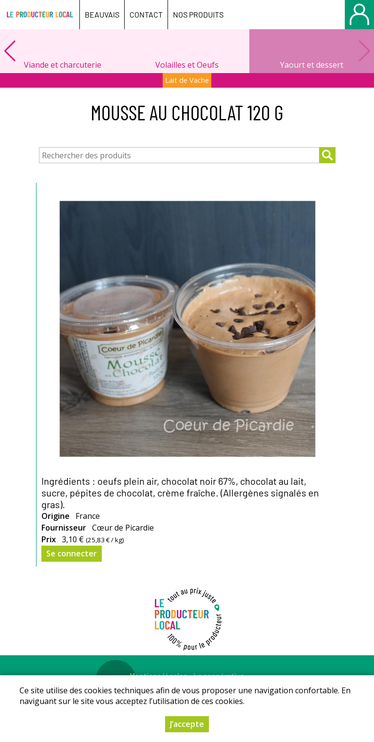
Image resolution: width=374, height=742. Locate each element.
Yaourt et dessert (311, 64)
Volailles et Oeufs (187, 64)
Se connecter (71, 553)
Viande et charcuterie (62, 64)
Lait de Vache (187, 80)
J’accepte (187, 725)
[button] (9, 51)
